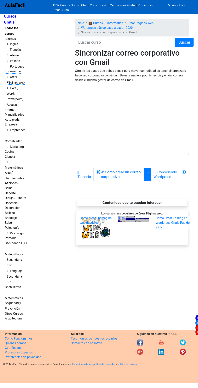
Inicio (80, 23)
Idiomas (10, 39)
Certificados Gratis (122, 5)
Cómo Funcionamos (18, 338)
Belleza (10, 213)
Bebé (8, 222)
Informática (13, 71)
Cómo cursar (99, 5)
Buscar (184, 42)
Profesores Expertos (19, 352)
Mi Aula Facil (176, 5)
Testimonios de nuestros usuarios (94, 338)
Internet (10, 110)
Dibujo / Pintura (15, 198)
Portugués (17, 66)
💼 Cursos (96, 23)
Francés (15, 50)
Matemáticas (14, 167)
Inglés (14, 44)
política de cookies (127, 364)
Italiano (15, 61)
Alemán (15, 55)
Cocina (9, 151)
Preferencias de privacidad (23, 357)
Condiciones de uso (82, 364)
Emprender (17, 130)
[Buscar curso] (122, 42)
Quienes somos (15, 343)
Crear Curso (61, 10)
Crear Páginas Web (140, 23)
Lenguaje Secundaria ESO (14, 276)
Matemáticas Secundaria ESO (14, 259)
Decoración (12, 208)
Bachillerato (13, 287)
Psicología (12, 228)
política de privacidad (104, 364)
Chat (84, 5)
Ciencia (10, 156)
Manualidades (14, 114)
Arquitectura (13, 318)
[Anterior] (118, 174)
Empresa (11, 124)
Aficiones (11, 183)
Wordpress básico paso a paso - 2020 (107, 28)
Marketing (17, 147)
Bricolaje (11, 218)
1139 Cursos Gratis (66, 5)
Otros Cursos (14, 313)
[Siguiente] (170, 174)
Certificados (13, 348)
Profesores (145, 5)
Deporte (10, 193)
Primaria (10, 238)
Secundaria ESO (16, 243)
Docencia (11, 203)
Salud (9, 188)
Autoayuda (12, 119)
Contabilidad (13, 141)
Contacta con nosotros (86, 343)
